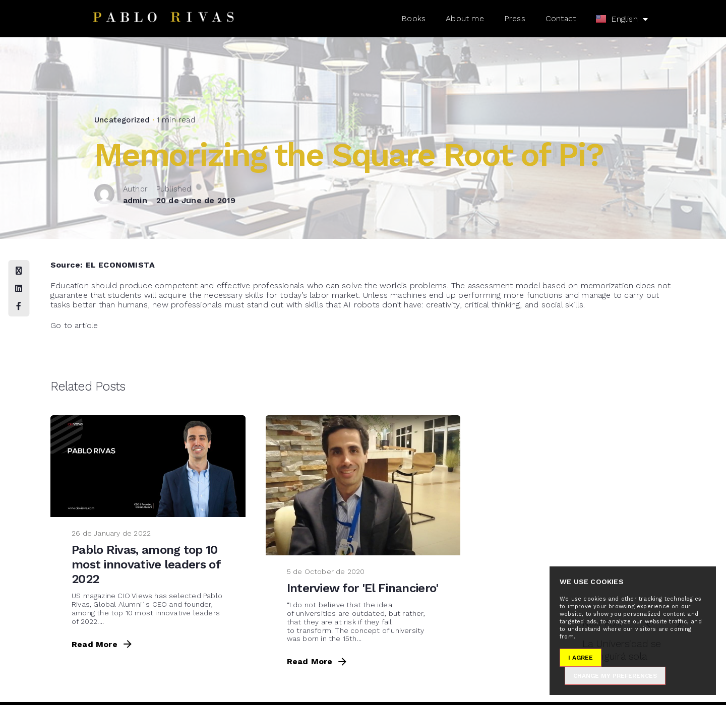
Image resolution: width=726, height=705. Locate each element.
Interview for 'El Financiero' (363, 588)
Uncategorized (122, 119)
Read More (103, 644)
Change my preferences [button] (615, 675)
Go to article (74, 325)
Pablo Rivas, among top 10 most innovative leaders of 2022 (146, 564)
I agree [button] (580, 657)
